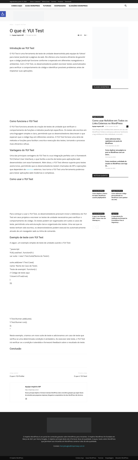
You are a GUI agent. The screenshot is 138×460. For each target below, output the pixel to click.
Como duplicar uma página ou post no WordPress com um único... (115, 152)
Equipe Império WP (18, 35)
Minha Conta (45, 1)
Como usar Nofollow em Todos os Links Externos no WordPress (110, 122)
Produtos (60, 1)
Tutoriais (47, 6)
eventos (29, 169)
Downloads (68, 1)
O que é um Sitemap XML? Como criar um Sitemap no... (99, 218)
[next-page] (97, 227)
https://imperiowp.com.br (32, 390)
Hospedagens (60, 6)
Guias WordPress (32, 6)
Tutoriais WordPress (98, 191)
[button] (125, 6)
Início (11, 25)
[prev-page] (93, 227)
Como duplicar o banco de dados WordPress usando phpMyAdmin (99, 195)
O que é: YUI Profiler (17, 376)
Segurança (115, 213)
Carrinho (53, 1)
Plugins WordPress (98, 117)
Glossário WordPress (78, 6)
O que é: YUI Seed (80, 376)
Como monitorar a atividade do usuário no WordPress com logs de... (116, 163)
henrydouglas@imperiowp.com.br (72, 446)
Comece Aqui (16, 6)
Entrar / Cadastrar (35, 1)
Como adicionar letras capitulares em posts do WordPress (113, 141)
